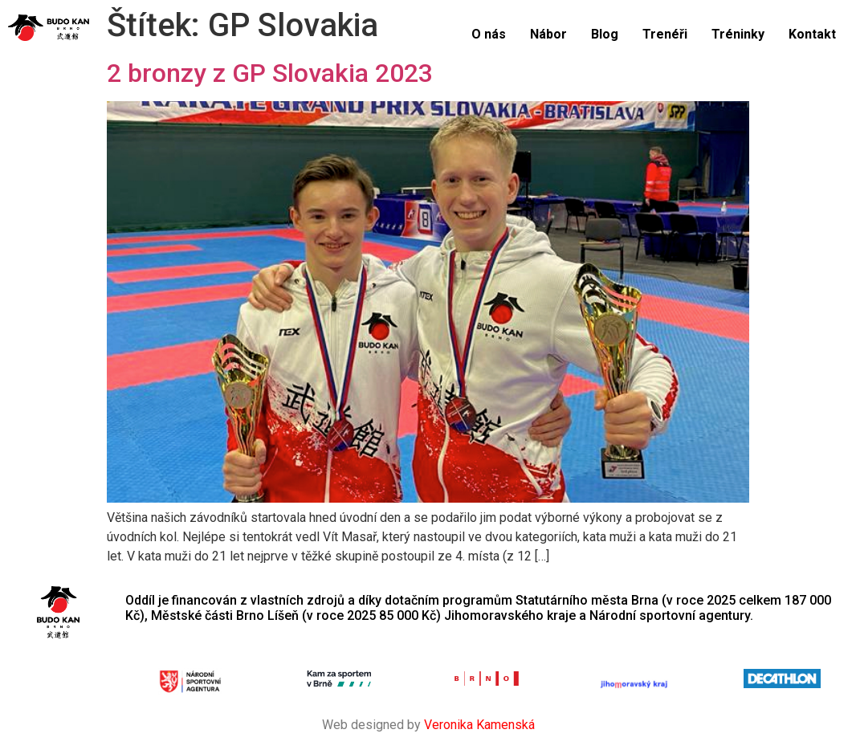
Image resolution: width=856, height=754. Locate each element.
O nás (488, 34)
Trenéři (664, 34)
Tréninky (737, 34)
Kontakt (812, 34)
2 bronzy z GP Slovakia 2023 (270, 73)
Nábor (548, 34)
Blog (604, 34)
